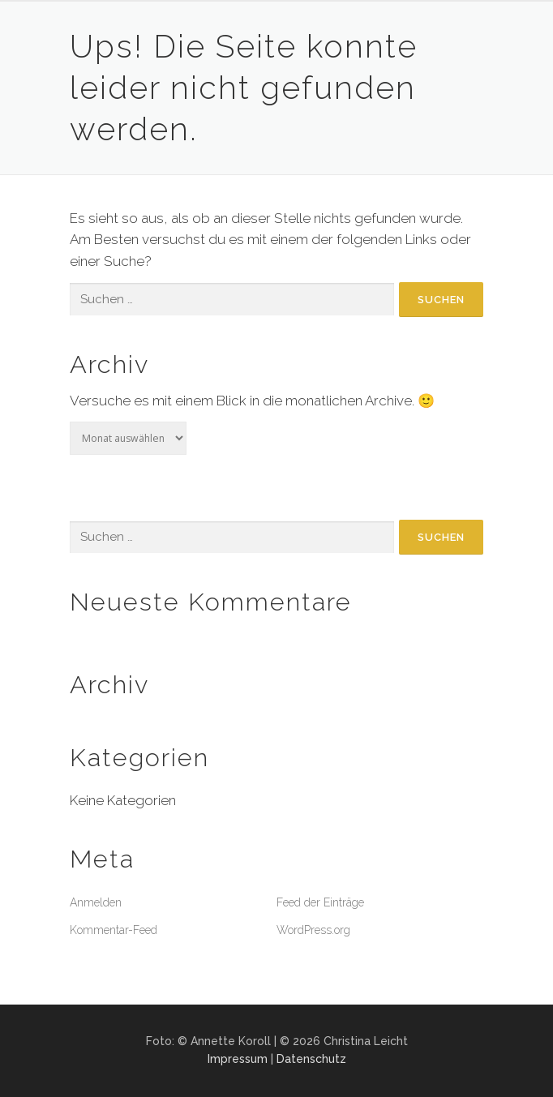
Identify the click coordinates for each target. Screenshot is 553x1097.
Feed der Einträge (320, 902)
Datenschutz (311, 1058)
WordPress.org (313, 929)
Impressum (238, 1058)
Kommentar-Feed (113, 929)
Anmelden (96, 902)
